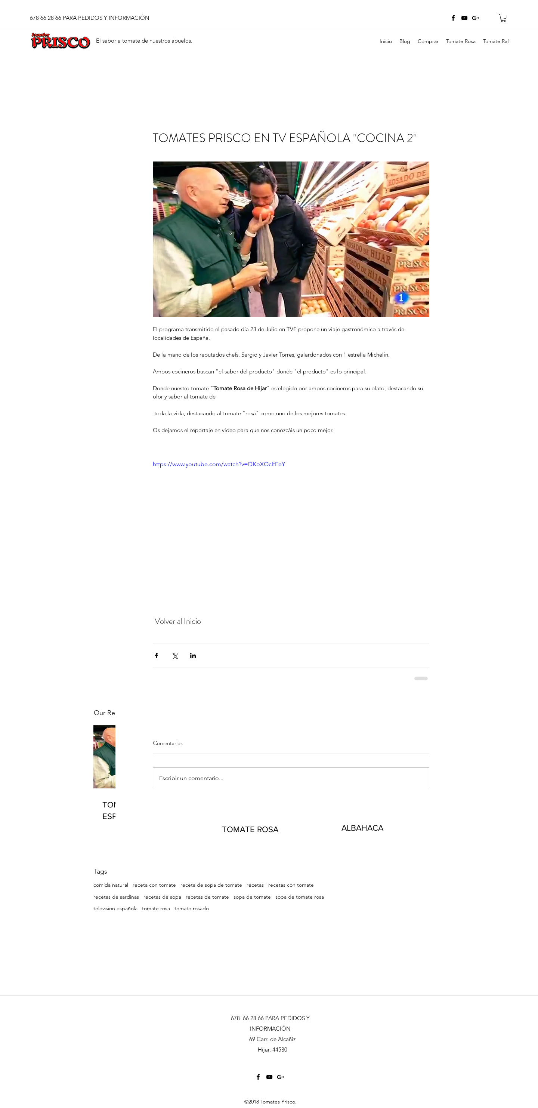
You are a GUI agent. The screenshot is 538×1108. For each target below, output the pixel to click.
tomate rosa (156, 908)
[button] (503, 18)
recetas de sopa (162, 896)
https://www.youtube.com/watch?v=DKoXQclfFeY (219, 464)
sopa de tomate (252, 896)
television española (115, 908)
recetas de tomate (207, 896)
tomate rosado (191, 908)
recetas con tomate (291, 884)
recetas (255, 884)
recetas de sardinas (116, 896)
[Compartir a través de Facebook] (156, 655)
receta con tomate (154, 884)
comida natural (110, 884)
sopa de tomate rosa (299, 896)
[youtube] (464, 18)
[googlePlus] (475, 18)
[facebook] (453, 18)
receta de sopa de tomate (211, 884)
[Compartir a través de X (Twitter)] (174, 655)
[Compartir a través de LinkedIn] (193, 655)
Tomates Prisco (277, 1101)
